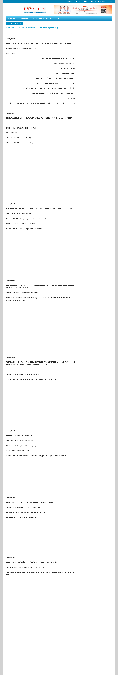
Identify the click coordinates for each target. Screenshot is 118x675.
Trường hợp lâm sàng (14, 23)
